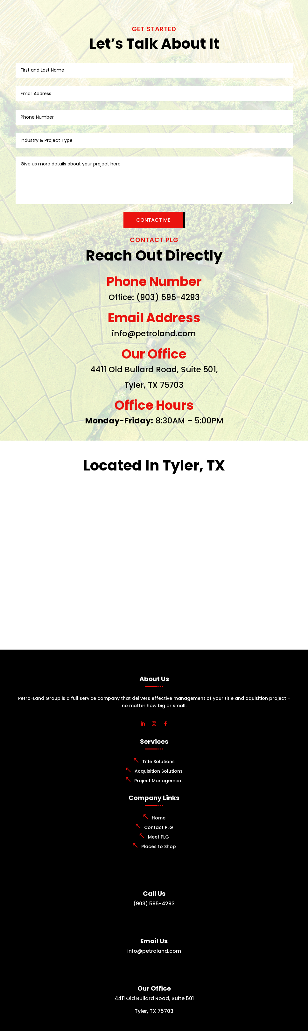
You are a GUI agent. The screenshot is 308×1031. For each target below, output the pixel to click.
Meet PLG (158, 837)
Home (158, 818)
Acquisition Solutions (159, 771)
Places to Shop (158, 846)
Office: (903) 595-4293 (154, 297)
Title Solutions (158, 761)
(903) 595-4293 (154, 903)
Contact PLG (158, 827)
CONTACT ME (153, 220)
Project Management (158, 780)
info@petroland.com (154, 333)
